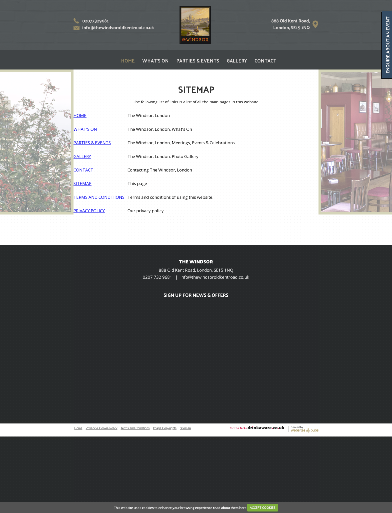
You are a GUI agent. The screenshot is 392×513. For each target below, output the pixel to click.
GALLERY (237, 60)
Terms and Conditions (135, 428)
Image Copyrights (164, 428)
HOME (128, 60)
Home (78, 428)
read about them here (229, 507)
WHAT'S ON (155, 60)
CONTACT (265, 60)
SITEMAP (83, 183)
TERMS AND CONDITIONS (99, 197)
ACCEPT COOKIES (263, 507)
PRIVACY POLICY (89, 211)
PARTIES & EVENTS (197, 60)
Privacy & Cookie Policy (102, 428)
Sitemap (185, 428)
